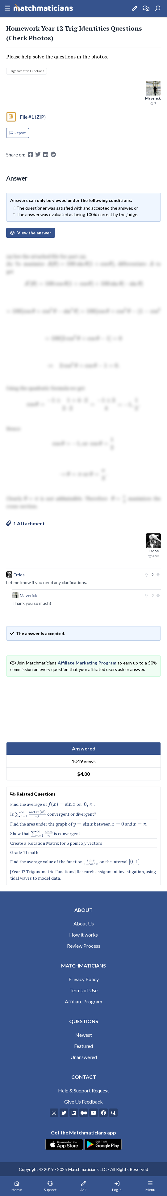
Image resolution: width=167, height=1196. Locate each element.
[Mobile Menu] (150, 1186)
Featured (83, 1046)
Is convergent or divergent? (53, 814)
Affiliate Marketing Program (87, 662)
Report (18, 132)
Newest (83, 1035)
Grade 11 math (24, 852)
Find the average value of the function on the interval (75, 861)
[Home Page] (16, 1186)
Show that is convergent (45, 833)
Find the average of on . (52, 804)
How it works (83, 935)
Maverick (28, 595)
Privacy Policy (84, 979)
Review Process (83, 946)
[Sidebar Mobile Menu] (7, 9)
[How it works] (146, 8)
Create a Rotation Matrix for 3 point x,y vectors (56, 843)
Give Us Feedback (83, 1101)
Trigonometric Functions (26, 71)
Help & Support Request (83, 1090)
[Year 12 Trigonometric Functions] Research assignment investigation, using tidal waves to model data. (83, 875)
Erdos (19, 574)
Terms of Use (83, 990)
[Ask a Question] (134, 8)
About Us (83, 923)
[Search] (157, 8)
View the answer (30, 232)
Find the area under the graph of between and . (79, 824)
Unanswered (83, 1057)
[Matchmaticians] (43, 8)
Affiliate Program (83, 1001)
